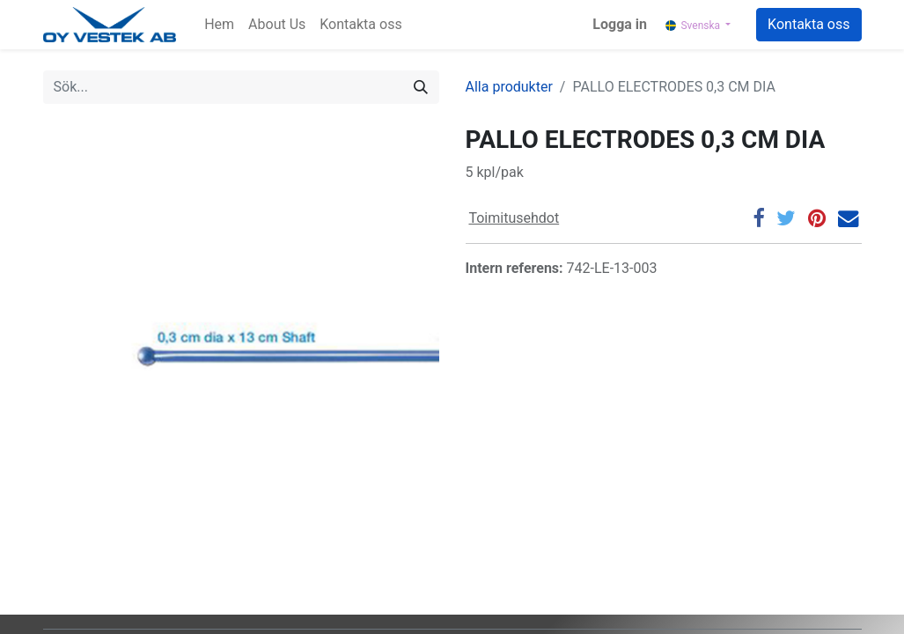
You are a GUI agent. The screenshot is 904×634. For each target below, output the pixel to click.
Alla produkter (509, 86)
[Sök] (420, 87)
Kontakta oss (808, 24)
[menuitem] (219, 24)
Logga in (619, 24)
